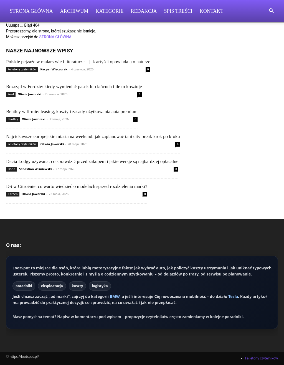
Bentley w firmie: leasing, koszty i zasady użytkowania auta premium (72, 111)
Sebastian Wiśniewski (35, 169)
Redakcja (144, 11)
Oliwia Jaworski (29, 94)
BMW (115, 296)
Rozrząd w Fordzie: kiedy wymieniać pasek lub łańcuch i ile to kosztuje (74, 86)
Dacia (11, 169)
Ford (11, 94)
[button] (271, 11)
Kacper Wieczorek (53, 69)
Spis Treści (178, 11)
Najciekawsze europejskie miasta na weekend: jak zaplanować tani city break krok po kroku (93, 136)
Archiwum (74, 11)
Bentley (13, 119)
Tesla (233, 296)
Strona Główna (31, 11)
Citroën (13, 194)
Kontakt (212, 11)
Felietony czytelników (22, 69)
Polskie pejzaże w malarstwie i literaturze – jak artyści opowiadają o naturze (78, 61)
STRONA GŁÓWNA (55, 37)
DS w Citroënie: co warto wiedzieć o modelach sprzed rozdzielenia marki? (76, 186)
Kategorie (110, 11)
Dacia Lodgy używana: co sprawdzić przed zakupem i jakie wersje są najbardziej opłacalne (92, 161)
